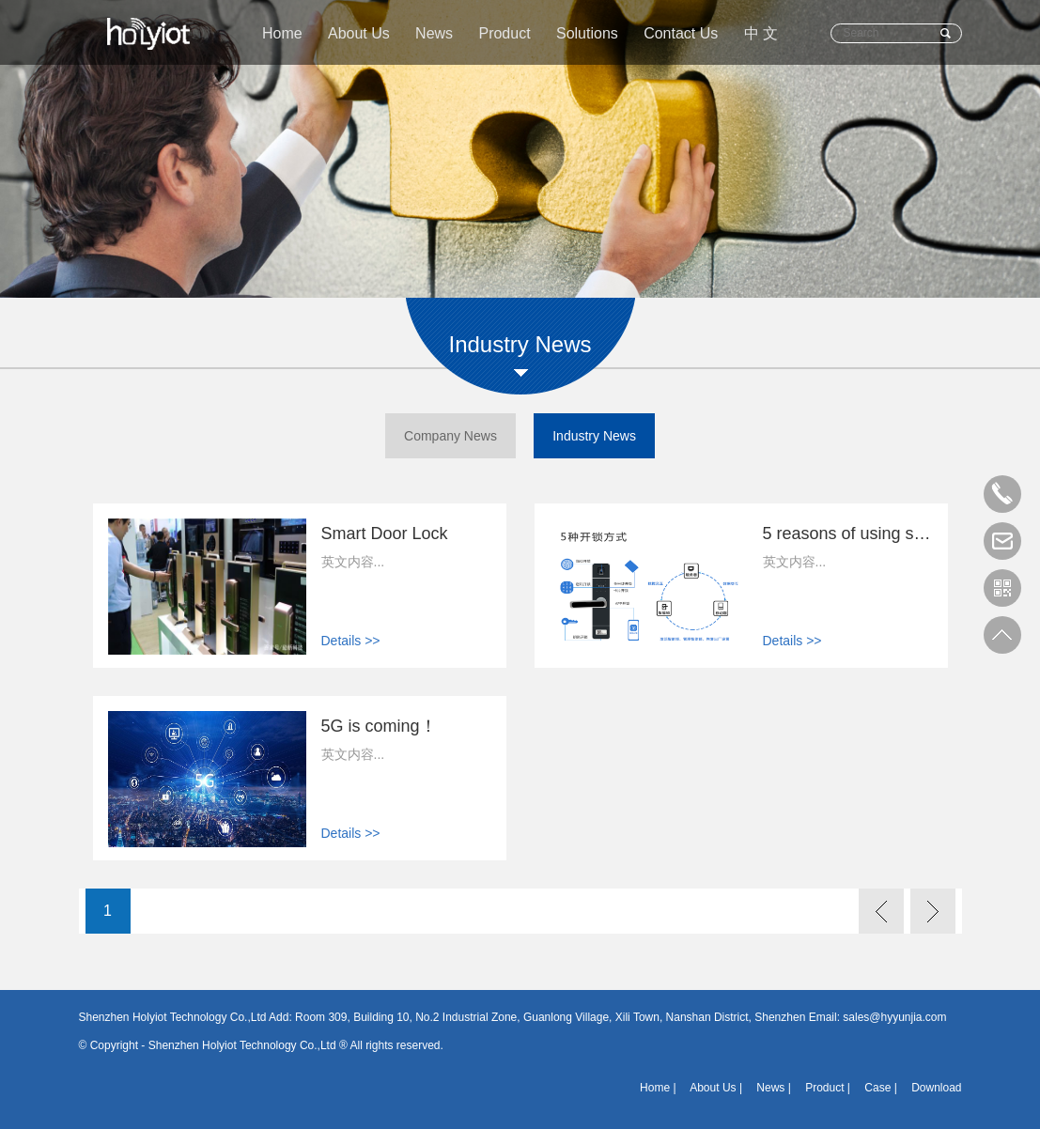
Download (936, 1087)
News (434, 33)
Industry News (594, 435)
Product (504, 33)
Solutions (587, 33)
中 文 (761, 33)
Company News (450, 435)
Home (282, 33)
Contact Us (681, 33)
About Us (359, 33)
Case (877, 1087)
